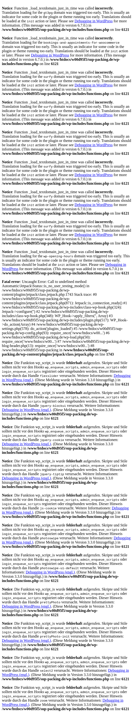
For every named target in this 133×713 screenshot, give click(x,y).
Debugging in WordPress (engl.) (26, 410)
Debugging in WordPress (93, 21)
